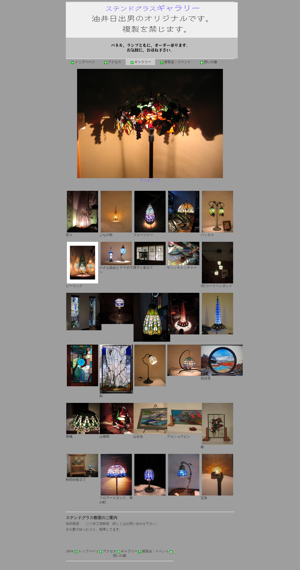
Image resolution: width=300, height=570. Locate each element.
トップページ (82, 62)
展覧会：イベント (175, 62)
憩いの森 (208, 62)
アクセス (112, 62)
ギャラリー (140, 62)
